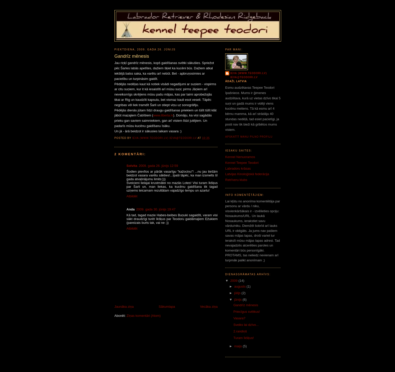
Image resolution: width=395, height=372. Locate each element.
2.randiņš (240, 331)
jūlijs (238, 293)
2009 (234, 281)
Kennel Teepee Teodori (242, 163)
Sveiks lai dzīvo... (245, 325)
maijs (238, 346)
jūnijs (238, 299)
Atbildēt (131, 196)
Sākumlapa (167, 306)
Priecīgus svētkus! (246, 312)
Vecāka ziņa (209, 306)
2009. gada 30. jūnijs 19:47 (156, 209)
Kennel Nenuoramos (240, 157)
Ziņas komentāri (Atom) (143, 316)
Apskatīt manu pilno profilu (249, 136)
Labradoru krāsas (238, 168)
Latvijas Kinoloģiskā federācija (247, 174)
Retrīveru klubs (236, 180)
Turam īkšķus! (243, 338)
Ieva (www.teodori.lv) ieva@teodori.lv (248, 75)
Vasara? (239, 318)
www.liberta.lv (163, 115)
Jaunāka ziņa (124, 306)
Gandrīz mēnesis (245, 305)
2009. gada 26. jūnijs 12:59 (158, 166)
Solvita (131, 166)
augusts (240, 286)
